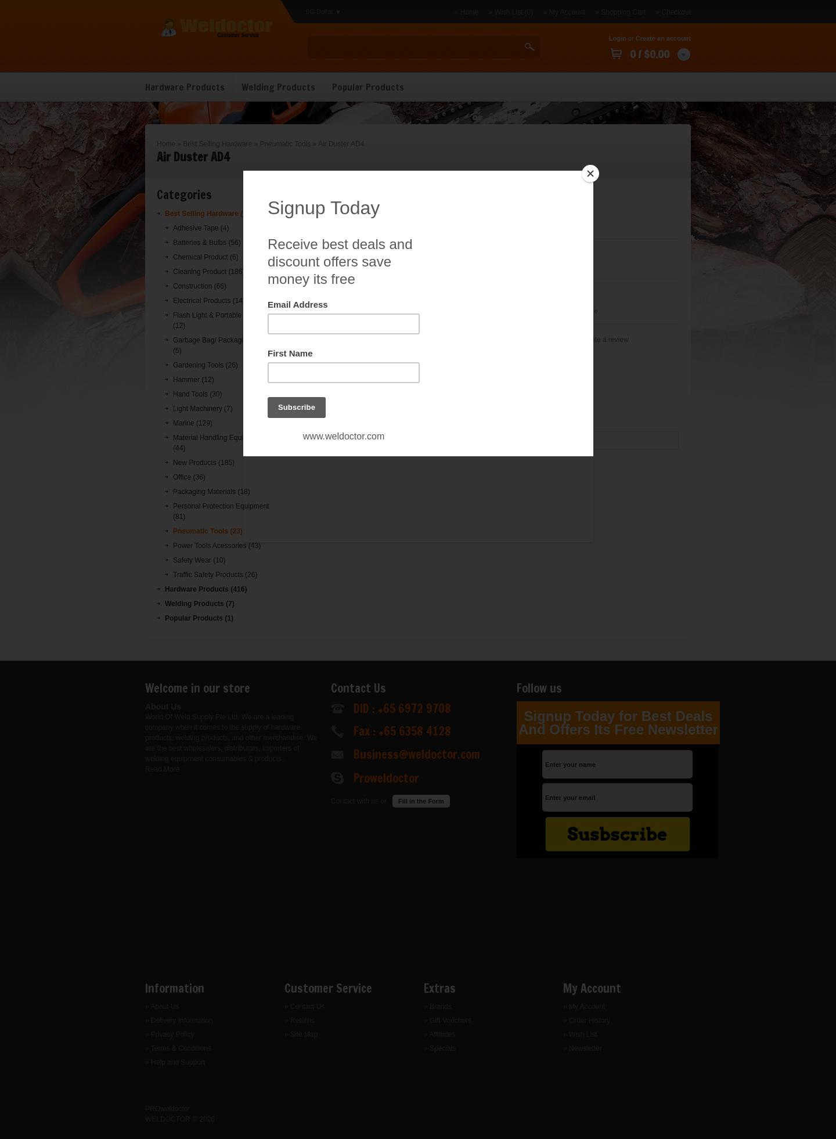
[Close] (590, 173)
